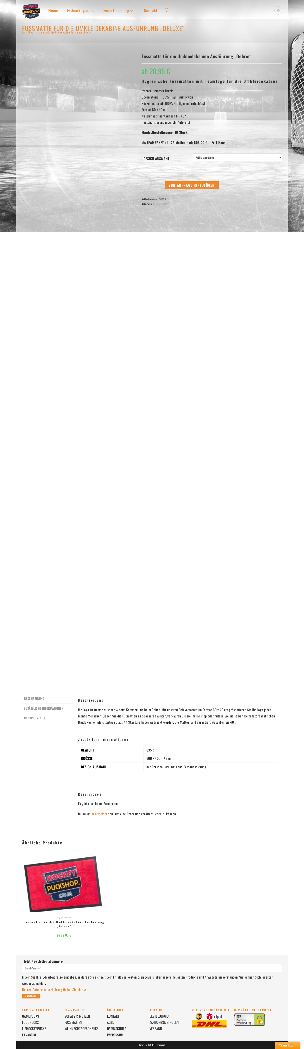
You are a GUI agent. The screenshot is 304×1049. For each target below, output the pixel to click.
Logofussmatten (161, 204)
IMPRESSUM (115, 1034)
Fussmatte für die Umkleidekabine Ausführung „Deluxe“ (64, 32)
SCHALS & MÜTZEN (77, 1016)
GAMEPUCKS (30, 1016)
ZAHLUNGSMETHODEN (164, 1022)
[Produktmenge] (145, 181)
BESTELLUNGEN (159, 1016)
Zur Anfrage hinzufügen (192, 185)
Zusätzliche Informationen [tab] (43, 707)
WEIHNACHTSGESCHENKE (81, 1028)
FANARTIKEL (30, 1034)
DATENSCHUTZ (116, 1028)
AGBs (110, 1022)
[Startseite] (23, 32)
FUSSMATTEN (73, 1022)
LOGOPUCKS (30, 1022)
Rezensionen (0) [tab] (35, 717)
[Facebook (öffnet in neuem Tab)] (278, 10)
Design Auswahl (156, 158)
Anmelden (31, 996)
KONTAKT (113, 1016)
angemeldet (99, 813)
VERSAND (155, 1028)
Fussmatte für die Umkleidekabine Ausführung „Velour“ (64, 924)
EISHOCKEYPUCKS (34, 1028)
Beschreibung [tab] (34, 698)
